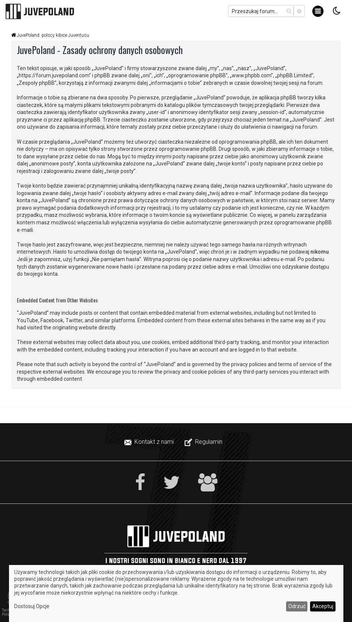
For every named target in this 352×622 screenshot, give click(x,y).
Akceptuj (322, 606)
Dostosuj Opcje (31, 606)
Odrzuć (297, 606)
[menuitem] (149, 441)
